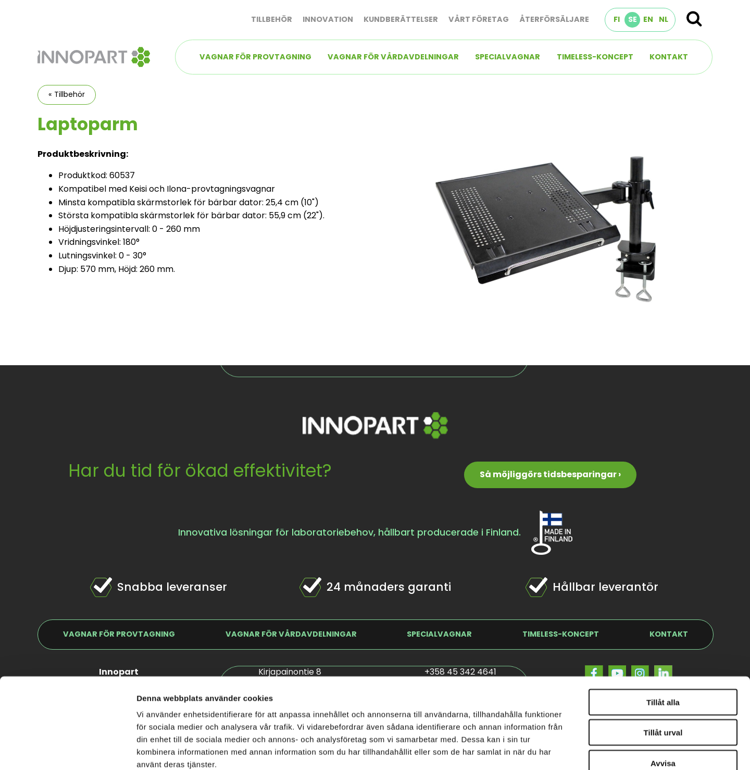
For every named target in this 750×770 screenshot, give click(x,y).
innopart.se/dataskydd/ (249, 707)
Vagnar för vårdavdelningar (393, 57)
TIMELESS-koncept (595, 57)
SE (632, 19)
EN (648, 19)
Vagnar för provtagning (255, 57)
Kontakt (668, 57)
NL (663, 19)
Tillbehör (271, 19)
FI (617, 19)
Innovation (328, 19)
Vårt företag (478, 19)
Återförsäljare (554, 19)
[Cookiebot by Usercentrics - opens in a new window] (67, 749)
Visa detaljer (566, 749)
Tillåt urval (663, 651)
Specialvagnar (507, 57)
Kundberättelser (401, 19)
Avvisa (663, 681)
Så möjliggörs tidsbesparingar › (550, 474)
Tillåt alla (663, 620)
